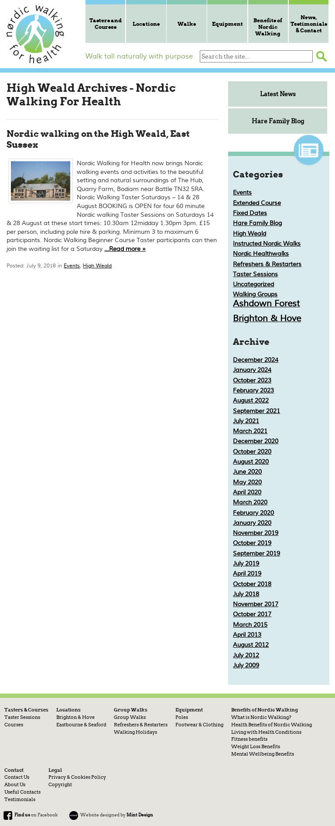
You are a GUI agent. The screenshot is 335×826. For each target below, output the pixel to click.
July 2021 (246, 421)
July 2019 (246, 563)
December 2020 (255, 441)
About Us (14, 784)
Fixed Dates (250, 213)
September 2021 (256, 411)
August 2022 (251, 400)
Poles (181, 717)
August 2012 (251, 645)
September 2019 (256, 553)
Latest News (278, 93)
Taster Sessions (255, 274)
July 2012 (246, 655)
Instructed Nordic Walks (267, 243)
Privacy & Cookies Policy (77, 777)
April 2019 (247, 573)
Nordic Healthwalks (261, 253)
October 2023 (252, 380)
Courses (13, 725)
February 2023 (253, 390)
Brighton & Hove (267, 318)
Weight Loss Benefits (255, 746)
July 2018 (246, 594)
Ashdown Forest (266, 303)
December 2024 (255, 360)
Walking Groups (255, 294)
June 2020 (247, 471)
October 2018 (252, 584)
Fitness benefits (249, 739)
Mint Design (139, 814)
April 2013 (247, 635)
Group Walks (130, 717)
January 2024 (252, 370)
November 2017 (255, 604)
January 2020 (252, 523)
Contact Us (16, 777)
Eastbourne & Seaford (81, 725)
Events (72, 266)
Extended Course (257, 203)
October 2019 (252, 543)
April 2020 (247, 492)
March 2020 (250, 502)
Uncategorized (253, 284)
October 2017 (252, 614)
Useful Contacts (22, 792)
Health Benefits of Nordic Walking (271, 725)
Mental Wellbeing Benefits (262, 754)
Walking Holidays (135, 732)
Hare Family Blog (278, 121)
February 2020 (253, 513)
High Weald (97, 266)
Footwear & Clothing (199, 725)
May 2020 (247, 482)
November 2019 (255, 533)
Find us (22, 814)
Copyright (60, 784)
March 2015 (250, 624)
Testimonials (19, 799)
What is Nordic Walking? (261, 717)
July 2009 (246, 665)
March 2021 (250, 431)
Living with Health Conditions (266, 732)
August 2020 (251, 461)
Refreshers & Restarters (267, 264)
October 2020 (252, 451)
